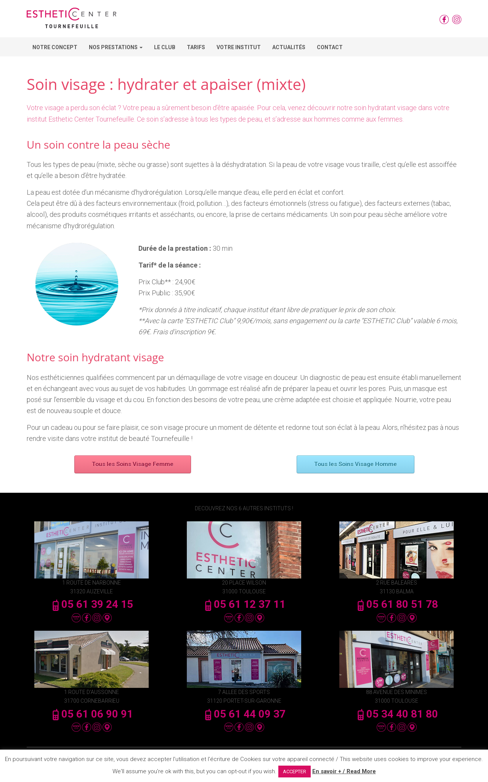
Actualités (288, 47)
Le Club (164, 47)
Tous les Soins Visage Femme (133, 464)
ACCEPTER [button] (294, 771)
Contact (330, 47)
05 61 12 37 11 (244, 604)
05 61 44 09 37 (244, 714)
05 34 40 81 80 (396, 714)
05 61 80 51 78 (396, 604)
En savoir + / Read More (344, 771)
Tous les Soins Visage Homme (355, 464)
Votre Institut (239, 47)
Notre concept (54, 47)
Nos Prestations (116, 47)
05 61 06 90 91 (91, 714)
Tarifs (196, 47)
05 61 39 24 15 (91, 604)
